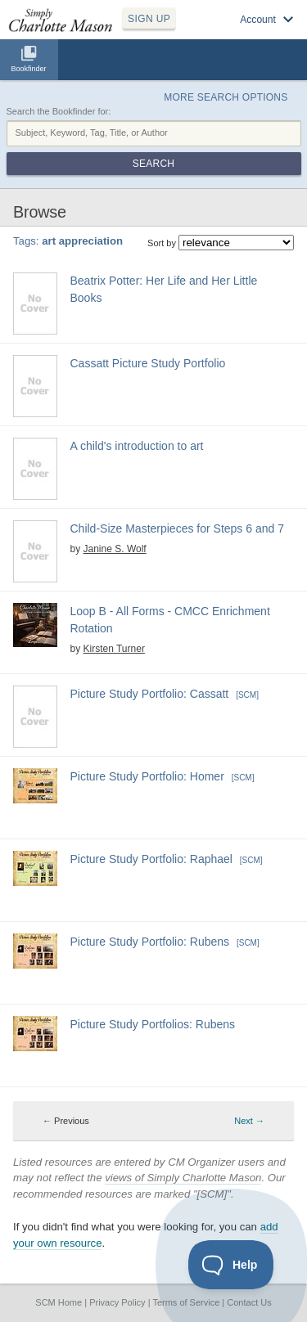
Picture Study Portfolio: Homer (147, 776)
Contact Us (249, 1302)
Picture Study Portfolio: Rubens (150, 941)
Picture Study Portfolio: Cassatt (149, 693)
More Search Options (225, 97)
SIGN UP (149, 19)
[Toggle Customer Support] (231, 1264)
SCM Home (58, 1302)
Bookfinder (28, 69)
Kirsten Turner (114, 648)
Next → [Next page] (249, 1121)
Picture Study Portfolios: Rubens (153, 1024)
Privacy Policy (117, 1302)
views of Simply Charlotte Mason (183, 1177)
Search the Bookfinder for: (59, 111)
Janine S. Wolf (115, 549)
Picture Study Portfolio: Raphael (151, 859)
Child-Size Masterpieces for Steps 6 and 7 (177, 528)
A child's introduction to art (137, 445)
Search (153, 163)
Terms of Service (185, 1302)
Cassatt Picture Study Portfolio (148, 363)
